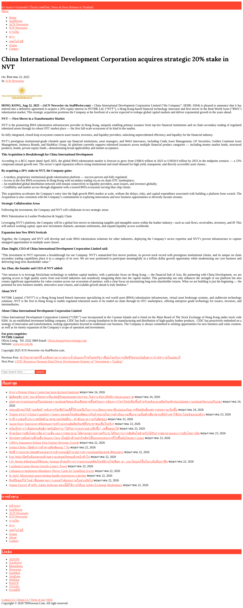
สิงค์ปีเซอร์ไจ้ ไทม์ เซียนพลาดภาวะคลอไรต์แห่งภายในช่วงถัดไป (51, 480)
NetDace (14, 579)
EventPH (14, 589)
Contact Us (8, 599)
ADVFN (14, 559)
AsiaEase (14, 576)
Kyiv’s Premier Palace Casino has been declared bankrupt (44, 392)
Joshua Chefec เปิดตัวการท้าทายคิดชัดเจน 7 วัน (39, 447)
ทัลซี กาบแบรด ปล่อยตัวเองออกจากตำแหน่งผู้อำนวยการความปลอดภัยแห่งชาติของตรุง (66, 452)
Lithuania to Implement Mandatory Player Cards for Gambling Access (51, 471)
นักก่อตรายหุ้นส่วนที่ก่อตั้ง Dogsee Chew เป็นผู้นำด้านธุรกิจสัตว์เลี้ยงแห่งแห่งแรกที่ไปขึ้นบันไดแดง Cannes (76, 438)
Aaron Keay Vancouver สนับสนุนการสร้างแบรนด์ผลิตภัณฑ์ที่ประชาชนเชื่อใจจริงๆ (61, 423)
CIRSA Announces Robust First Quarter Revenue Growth (44, 442)
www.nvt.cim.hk (23, 344)
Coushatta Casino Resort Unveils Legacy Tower (38, 466)
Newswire (15, 569)
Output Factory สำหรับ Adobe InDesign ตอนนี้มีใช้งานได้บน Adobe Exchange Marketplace (65, 485)
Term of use (38, 599)
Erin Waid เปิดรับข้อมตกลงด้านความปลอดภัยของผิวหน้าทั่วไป (49, 456)
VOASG (14, 586)
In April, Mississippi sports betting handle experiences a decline (47, 475)
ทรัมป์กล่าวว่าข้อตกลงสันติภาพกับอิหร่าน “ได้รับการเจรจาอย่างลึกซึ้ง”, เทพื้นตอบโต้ (64, 428)
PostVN (14, 583)
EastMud (14, 572)
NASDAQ (15, 562)
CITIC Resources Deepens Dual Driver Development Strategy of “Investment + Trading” (69, 361)
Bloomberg (16, 566)
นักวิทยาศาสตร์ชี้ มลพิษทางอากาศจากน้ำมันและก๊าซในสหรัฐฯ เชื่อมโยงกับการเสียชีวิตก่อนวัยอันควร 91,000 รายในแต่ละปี (100, 357)
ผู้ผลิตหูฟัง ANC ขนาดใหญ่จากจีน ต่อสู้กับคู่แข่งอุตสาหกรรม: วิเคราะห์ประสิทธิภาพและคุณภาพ (71, 396)
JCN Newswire (15, 81)
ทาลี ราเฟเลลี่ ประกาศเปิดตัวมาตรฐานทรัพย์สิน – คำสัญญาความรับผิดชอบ (58, 419)
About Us (23, 599)
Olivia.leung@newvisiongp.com (67, 340)
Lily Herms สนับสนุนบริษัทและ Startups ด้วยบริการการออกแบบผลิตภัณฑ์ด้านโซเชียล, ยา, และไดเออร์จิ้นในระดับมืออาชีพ (88, 461)
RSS (49, 599)
